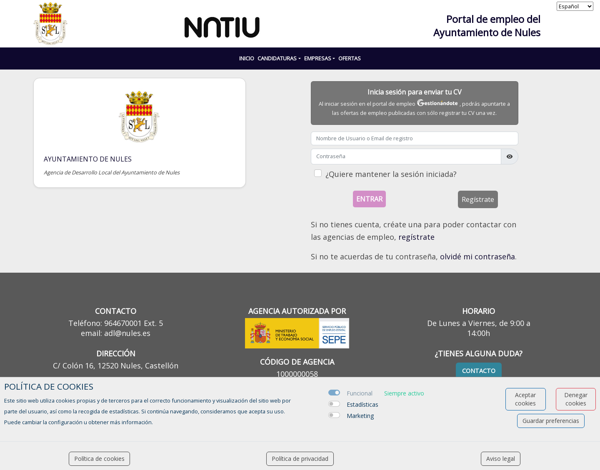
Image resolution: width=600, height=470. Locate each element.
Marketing (360, 416)
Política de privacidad (300, 459)
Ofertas (349, 58)
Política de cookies (99, 459)
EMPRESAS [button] (317, 58)
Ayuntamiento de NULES (88, 159)
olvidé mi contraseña (477, 256)
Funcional (359, 393)
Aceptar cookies (525, 399)
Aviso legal (500, 459)
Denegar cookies (576, 399)
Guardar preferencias (550, 421)
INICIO (246, 58)
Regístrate (478, 199)
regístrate (416, 237)
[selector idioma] (575, 6)
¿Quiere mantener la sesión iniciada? (391, 174)
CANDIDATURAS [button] (277, 58)
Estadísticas (362, 404)
